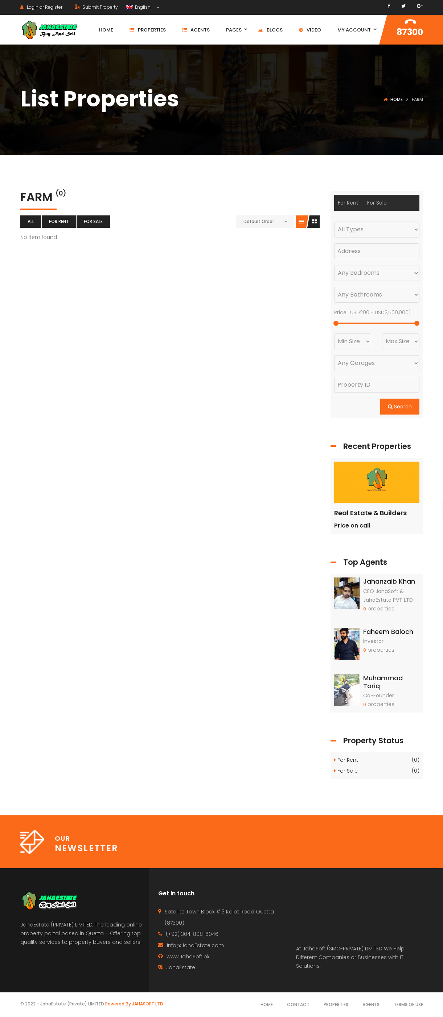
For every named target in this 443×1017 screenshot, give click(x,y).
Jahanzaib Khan (389, 581)
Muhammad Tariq (383, 681)
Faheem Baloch (388, 631)
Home (396, 99)
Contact (298, 1004)
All (31, 221)
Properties (336, 1004)
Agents (371, 1004)
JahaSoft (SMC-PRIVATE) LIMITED (342, 948)
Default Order (258, 221)
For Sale (93, 221)
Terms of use (408, 1004)
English (139, 7)
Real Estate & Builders (370, 512)
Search (400, 406)
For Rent (59, 221)
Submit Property (96, 7)
